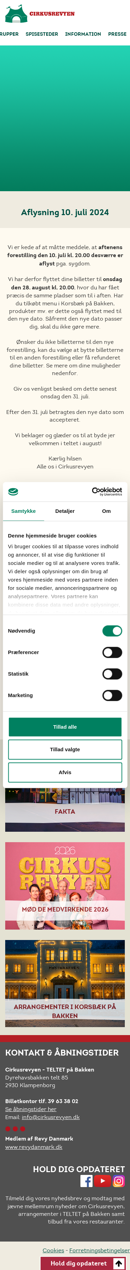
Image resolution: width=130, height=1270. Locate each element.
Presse (117, 34)
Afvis (65, 772)
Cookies (53, 1250)
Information (83, 34)
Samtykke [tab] (23, 511)
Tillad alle (65, 727)
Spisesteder (42, 34)
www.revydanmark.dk (33, 1147)
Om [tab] (106, 511)
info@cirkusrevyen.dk (51, 1117)
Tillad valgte (65, 749)
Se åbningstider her (31, 1109)
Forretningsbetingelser (99, 1250)
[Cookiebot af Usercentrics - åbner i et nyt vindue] (92, 491)
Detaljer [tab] (65, 511)
